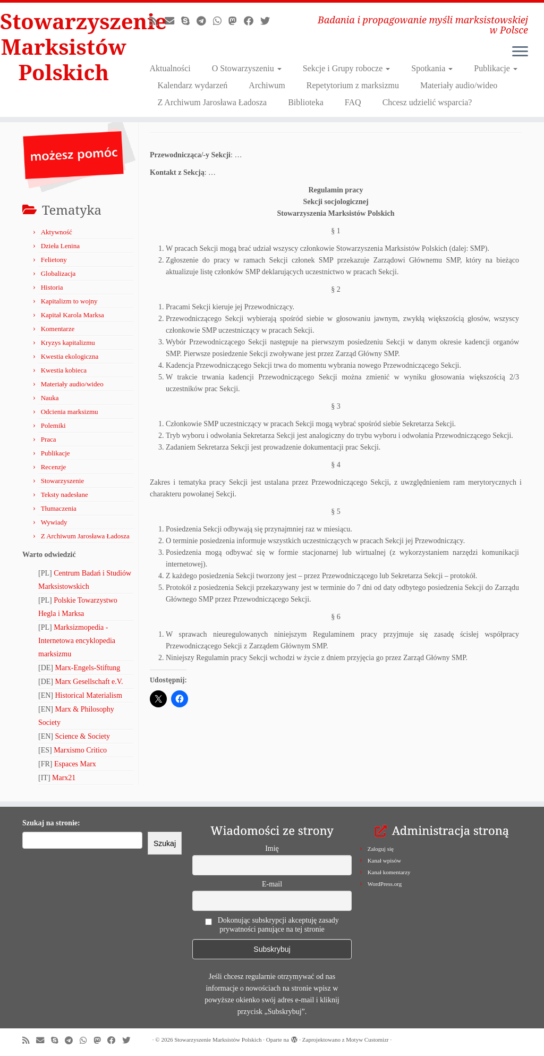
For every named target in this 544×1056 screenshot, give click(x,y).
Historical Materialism (88, 695)
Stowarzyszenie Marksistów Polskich (64, 47)
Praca (48, 439)
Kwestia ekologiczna (70, 356)
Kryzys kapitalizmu (68, 343)
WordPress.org (385, 884)
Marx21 (63, 778)
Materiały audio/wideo (458, 85)
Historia (52, 287)
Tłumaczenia (58, 508)
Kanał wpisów (384, 860)
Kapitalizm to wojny (69, 301)
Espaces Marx (75, 764)
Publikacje (495, 68)
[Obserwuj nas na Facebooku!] (252, 21)
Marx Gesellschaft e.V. (89, 682)
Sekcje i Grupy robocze (346, 68)
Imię (272, 848)
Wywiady (54, 522)
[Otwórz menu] (520, 52)
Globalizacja (58, 273)
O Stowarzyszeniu (247, 68)
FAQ (353, 102)
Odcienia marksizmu (69, 412)
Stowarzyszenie (62, 481)
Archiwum (267, 85)
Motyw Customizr (367, 1039)
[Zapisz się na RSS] (157, 21)
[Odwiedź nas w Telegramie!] (205, 21)
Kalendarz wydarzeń (192, 85)
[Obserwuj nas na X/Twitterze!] (268, 21)
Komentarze (58, 329)
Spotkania (432, 68)
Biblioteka (306, 102)
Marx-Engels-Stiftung (88, 668)
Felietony (54, 260)
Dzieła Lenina (60, 246)
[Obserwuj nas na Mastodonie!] (236, 21)
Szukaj (165, 843)
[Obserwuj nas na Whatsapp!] (220, 21)
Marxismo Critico (80, 750)
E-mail (272, 884)
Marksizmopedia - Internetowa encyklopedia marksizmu (76, 640)
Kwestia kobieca (64, 370)
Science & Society (82, 736)
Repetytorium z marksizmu (353, 85)
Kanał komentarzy (389, 872)
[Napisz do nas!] (173, 21)
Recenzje (53, 467)
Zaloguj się (381, 849)
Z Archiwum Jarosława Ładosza (212, 102)
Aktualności (169, 68)
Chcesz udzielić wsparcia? (427, 102)
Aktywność (56, 232)
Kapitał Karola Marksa (72, 315)
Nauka (50, 398)
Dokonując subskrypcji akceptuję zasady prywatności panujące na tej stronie (272, 924)
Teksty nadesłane (64, 495)
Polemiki (53, 425)
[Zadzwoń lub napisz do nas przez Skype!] (189, 21)
